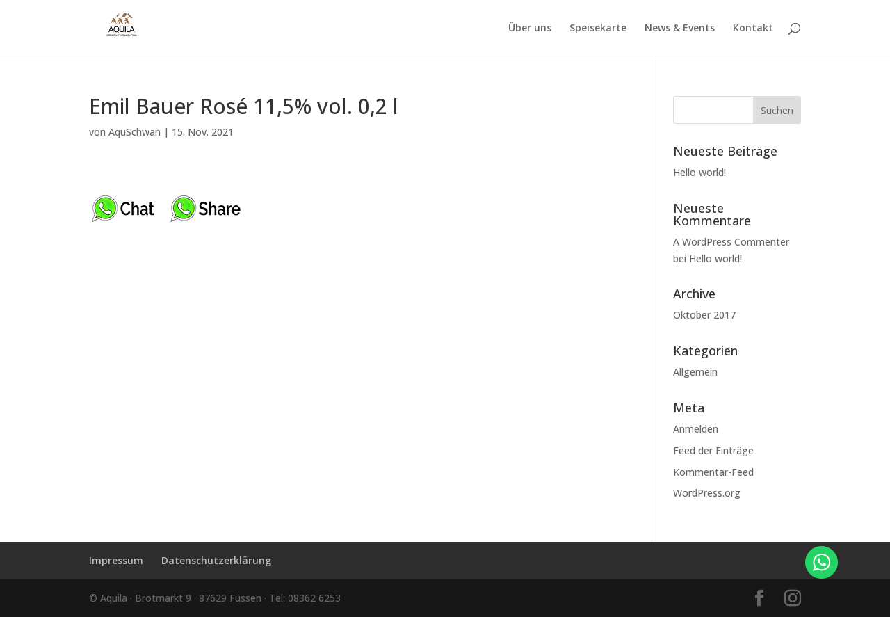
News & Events (680, 28)
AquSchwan (134, 131)
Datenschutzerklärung (216, 560)
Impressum (116, 560)
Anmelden (695, 428)
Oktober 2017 (704, 314)
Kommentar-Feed (713, 472)
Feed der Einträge (713, 450)
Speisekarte (597, 28)
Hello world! (699, 172)
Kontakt (753, 28)
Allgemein (695, 371)
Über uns (529, 28)
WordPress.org (707, 492)
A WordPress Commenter (731, 241)
